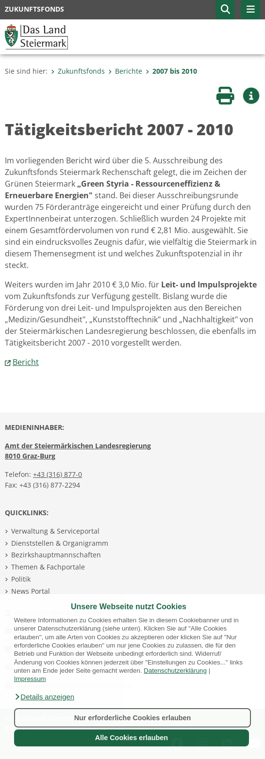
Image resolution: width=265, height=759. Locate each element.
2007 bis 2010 (171, 71)
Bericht (26, 362)
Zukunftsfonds (78, 71)
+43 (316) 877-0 (57, 474)
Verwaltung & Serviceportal (55, 531)
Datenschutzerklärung (175, 670)
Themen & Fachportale (48, 566)
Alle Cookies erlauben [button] (131, 738)
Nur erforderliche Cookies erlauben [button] (132, 718)
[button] (44, 697)
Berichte (125, 71)
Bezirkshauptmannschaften (56, 554)
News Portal (30, 591)
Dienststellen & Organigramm (59, 543)
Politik (21, 579)
